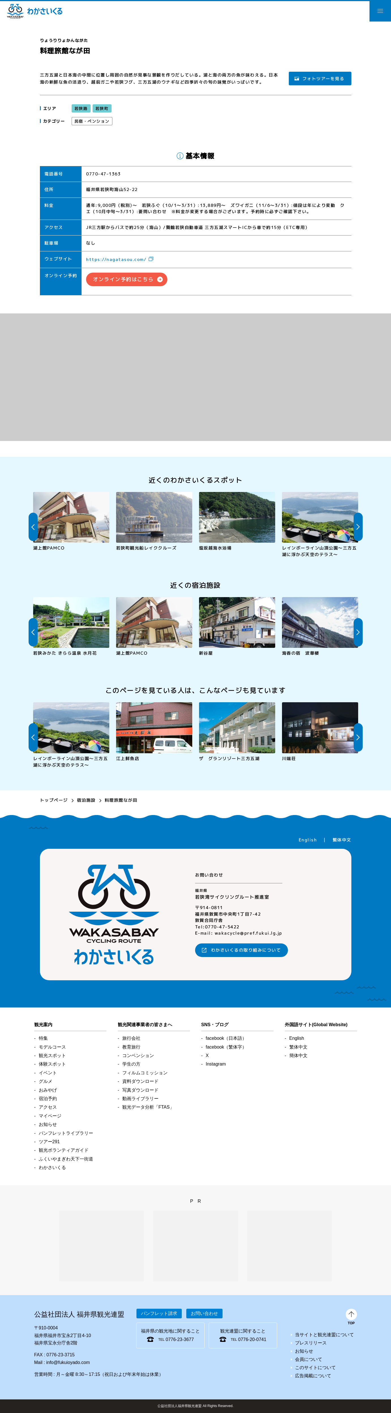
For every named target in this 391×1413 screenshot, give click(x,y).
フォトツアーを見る (323, 78)
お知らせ (48, 1124)
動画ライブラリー (140, 1098)
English (307, 840)
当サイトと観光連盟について (324, 1334)
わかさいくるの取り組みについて (246, 950)
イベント (48, 1072)
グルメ (45, 1081)
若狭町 (102, 108)
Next (358, 527)
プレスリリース (311, 1342)
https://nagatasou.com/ (116, 259)
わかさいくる (34, 11)
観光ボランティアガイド (64, 1150)
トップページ (54, 800)
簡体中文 (298, 1055)
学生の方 (131, 1064)
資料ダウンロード (140, 1081)
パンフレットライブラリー (66, 1133)
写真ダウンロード (140, 1090)
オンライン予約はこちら (123, 279)
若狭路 (80, 108)
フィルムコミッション (145, 1072)
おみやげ (48, 1090)
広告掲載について (313, 1375)
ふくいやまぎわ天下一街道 (66, 1159)
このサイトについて (315, 1367)
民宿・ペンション (91, 121)
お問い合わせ (204, 1313)
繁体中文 (341, 840)
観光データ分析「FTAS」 (148, 1107)
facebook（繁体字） (226, 1047)
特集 (43, 1038)
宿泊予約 (48, 1098)
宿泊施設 (86, 800)
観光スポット (52, 1055)
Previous (33, 527)
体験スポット (52, 1064)
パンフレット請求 (159, 1313)
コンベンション (138, 1055)
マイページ (50, 1115)
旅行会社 (131, 1038)
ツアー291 (49, 1141)
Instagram (216, 1064)
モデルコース (52, 1047)
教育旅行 (131, 1047)
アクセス (48, 1107)
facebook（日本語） (226, 1038)
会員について (308, 1359)
